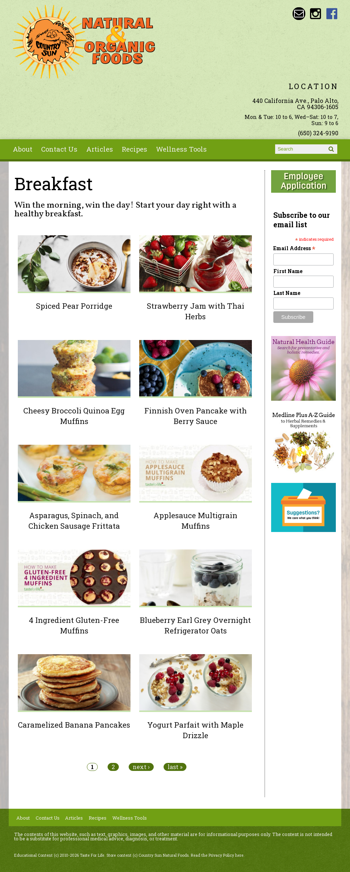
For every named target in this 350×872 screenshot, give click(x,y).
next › (141, 767)
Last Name (286, 292)
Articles (99, 149)
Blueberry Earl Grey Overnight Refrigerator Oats (195, 625)
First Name (287, 271)
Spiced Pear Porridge (74, 306)
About (22, 149)
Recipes (134, 149)
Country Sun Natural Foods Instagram (315, 13)
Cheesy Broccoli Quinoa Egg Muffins (74, 415)
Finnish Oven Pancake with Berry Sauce (195, 415)
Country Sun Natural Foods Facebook (332, 13)
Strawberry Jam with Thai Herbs (195, 311)
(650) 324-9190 (318, 133)
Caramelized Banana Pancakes (74, 725)
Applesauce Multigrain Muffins (195, 520)
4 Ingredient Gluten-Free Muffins (74, 625)
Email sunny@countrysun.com (299, 13)
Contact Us (59, 149)
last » (175, 767)
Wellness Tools (181, 149)
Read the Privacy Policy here (217, 855)
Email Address (294, 248)
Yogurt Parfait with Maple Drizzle (195, 730)
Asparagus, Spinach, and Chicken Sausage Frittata (74, 520)
